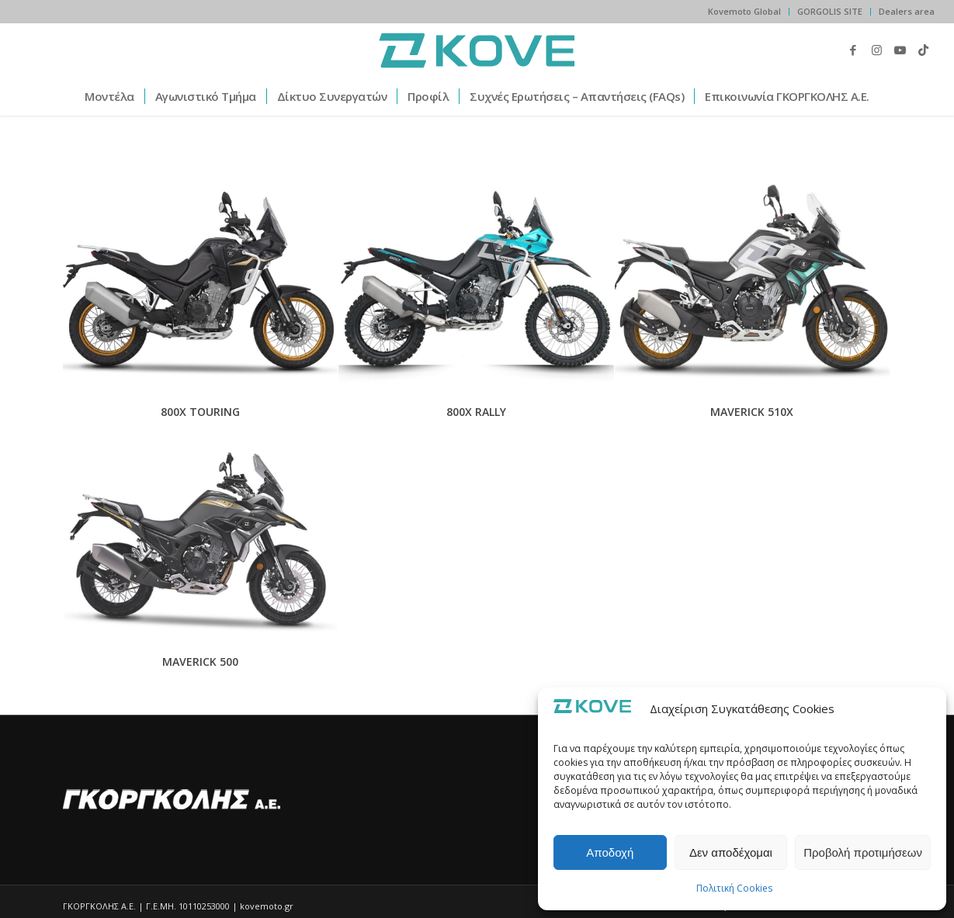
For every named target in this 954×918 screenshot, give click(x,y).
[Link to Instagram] (876, 49)
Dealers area (907, 11)
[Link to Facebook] (853, 49)
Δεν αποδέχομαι (730, 852)
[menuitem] (744, 12)
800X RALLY (476, 411)
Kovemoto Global (744, 11)
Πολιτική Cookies (734, 888)
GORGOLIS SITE (829, 11)
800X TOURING (200, 411)
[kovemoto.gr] (477, 50)
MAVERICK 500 (200, 661)
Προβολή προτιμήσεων (862, 852)
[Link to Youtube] (899, 49)
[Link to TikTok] (923, 49)
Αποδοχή (609, 852)
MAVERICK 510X (751, 411)
